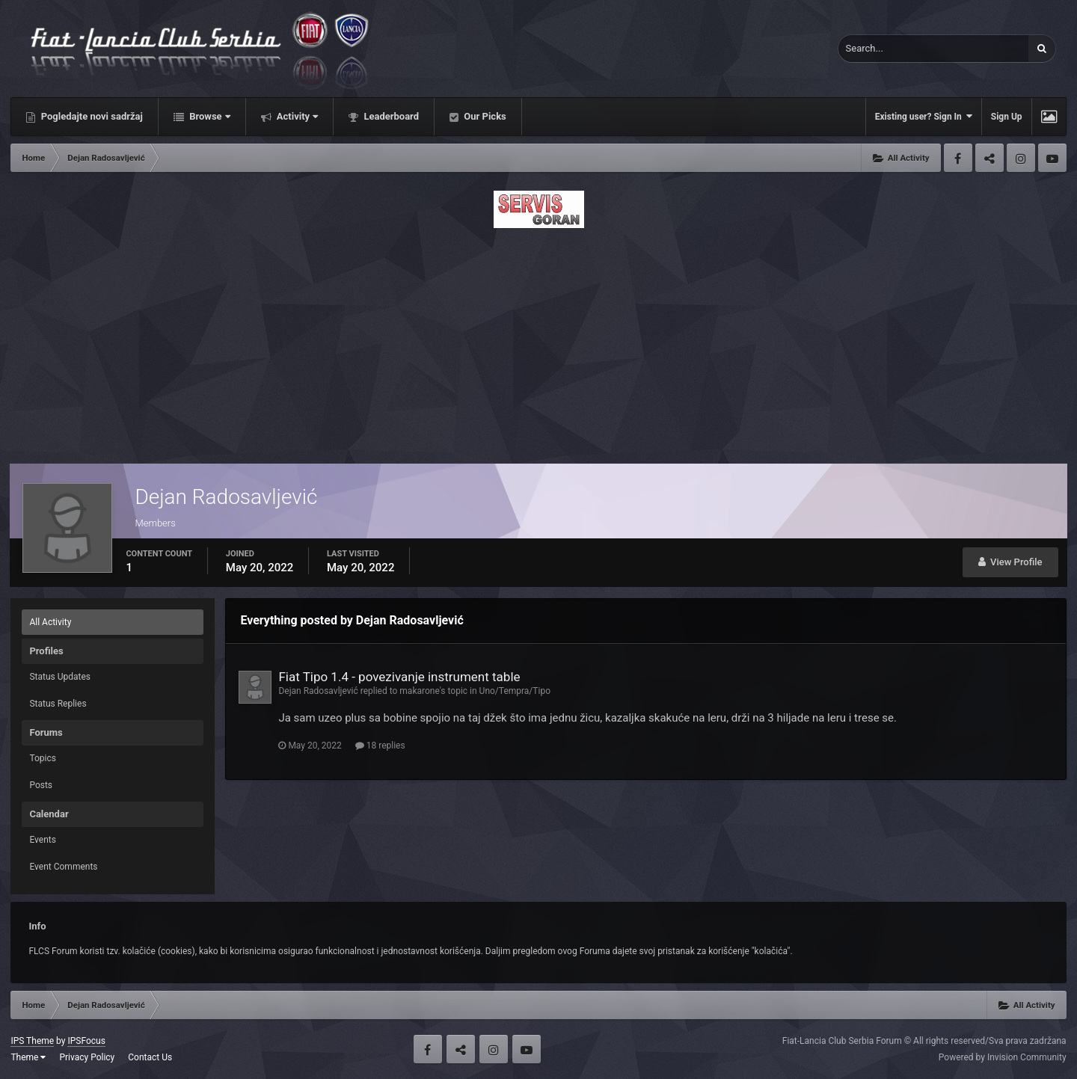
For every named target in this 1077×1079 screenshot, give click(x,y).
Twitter (989, 158)
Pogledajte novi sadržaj (90, 116)
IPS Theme (32, 1041)
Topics (42, 758)
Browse (208, 116)
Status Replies (57, 703)
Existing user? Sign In (923, 116)
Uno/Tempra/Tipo (514, 691)
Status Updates (59, 676)
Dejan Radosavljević (318, 691)
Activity (296, 116)
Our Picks (483, 116)
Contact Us (150, 1057)
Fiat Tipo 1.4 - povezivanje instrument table (399, 676)
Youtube (1052, 158)
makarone (419, 691)
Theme (28, 1057)
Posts (40, 785)
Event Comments (63, 866)
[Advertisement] (538, 341)
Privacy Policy (86, 1057)
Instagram (1021, 158)
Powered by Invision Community (1003, 1057)
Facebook (958, 158)
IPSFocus (86, 1041)
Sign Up (1006, 116)
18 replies (380, 745)
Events (42, 839)
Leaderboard (390, 116)
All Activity (50, 622)
